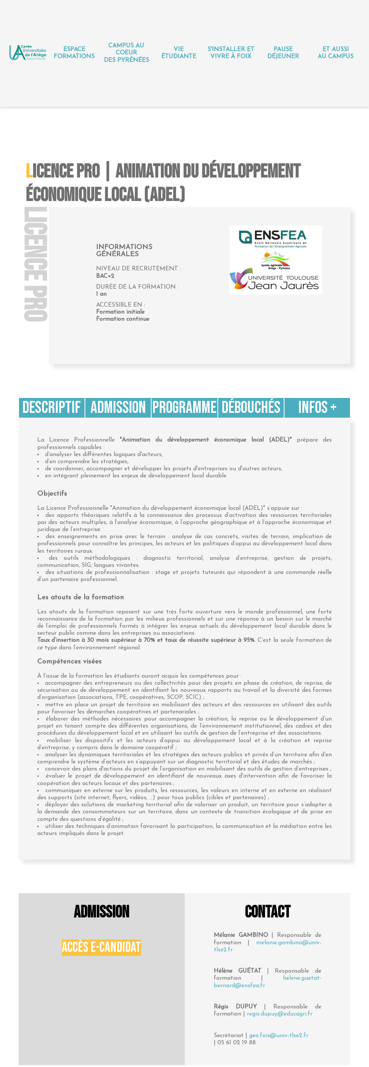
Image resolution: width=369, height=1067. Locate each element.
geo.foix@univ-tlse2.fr (278, 1036)
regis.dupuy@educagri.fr (279, 1014)
